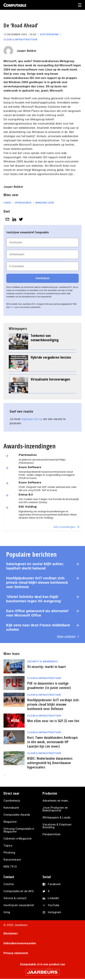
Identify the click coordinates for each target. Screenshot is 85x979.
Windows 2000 (44, 202)
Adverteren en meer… (56, 800)
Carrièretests (12, 800)
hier (12, 307)
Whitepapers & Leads (56, 817)
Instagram (54, 912)
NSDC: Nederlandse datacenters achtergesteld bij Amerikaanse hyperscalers (50, 763)
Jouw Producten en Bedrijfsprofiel (55, 809)
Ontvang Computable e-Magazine (19, 830)
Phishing (9, 852)
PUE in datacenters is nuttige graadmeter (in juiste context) (49, 685)
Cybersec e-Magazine (18, 838)
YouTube (53, 905)
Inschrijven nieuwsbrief (19, 905)
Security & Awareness (42, 661)
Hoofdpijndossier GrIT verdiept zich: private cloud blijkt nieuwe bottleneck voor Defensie (37, 582)
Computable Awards (17, 814)
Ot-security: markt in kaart (46, 666)
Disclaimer (11, 933)
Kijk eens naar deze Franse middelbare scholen (38, 627)
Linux (7, 202)
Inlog (7, 912)
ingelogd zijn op (31, 419)
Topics (8, 845)
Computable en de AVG (19, 891)
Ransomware (12, 859)
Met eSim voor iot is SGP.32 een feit (53, 720)
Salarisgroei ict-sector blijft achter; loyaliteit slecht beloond (35, 566)
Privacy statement (16, 953)
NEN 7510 (10, 866)
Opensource (23, 202)
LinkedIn (53, 898)
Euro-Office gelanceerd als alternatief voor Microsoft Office (37, 613)
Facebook (54, 884)
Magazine (10, 821)
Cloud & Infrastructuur (20, 39)
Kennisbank (11, 807)
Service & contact (15, 898)
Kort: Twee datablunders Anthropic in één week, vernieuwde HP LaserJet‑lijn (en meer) (52, 742)
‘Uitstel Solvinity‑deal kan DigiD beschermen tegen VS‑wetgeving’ (34, 599)
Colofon (9, 884)
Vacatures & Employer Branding (56, 826)
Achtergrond (49, 34)
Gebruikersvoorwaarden (20, 943)
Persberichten (51, 834)
